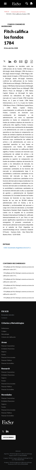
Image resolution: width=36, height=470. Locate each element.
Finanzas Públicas (6, 360)
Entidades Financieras (7, 349)
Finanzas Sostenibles (7, 363)
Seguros (3, 351)
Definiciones (5, 328)
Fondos (3, 354)
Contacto (4, 318)
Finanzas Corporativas (8, 346)
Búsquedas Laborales (7, 315)
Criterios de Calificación (8, 337)
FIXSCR (6, 11)
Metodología (5, 334)
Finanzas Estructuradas (8, 357)
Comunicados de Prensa (18, 12)
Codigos (3, 331)
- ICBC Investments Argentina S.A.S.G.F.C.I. (17, 248)
